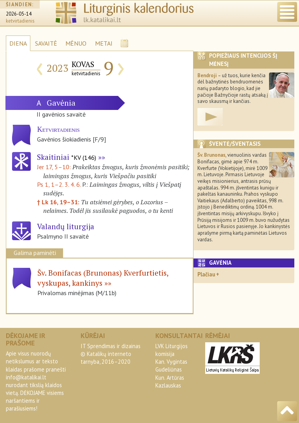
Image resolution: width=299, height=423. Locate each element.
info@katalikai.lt (26, 377)
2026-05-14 (19, 14)
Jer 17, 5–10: (54, 167)
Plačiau (206, 274)
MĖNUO (75, 43)
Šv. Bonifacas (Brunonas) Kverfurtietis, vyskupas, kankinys (102, 278)
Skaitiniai (66, 157)
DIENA (18, 43)
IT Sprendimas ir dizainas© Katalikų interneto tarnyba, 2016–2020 (111, 353)
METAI (104, 43)
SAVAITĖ (46, 43)
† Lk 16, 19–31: (59, 202)
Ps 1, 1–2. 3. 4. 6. (59, 184)
